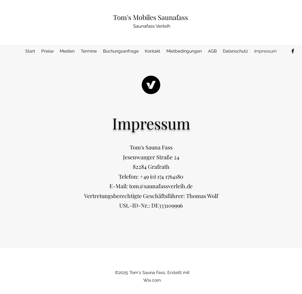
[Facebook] (293, 51)
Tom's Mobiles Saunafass (150, 17)
